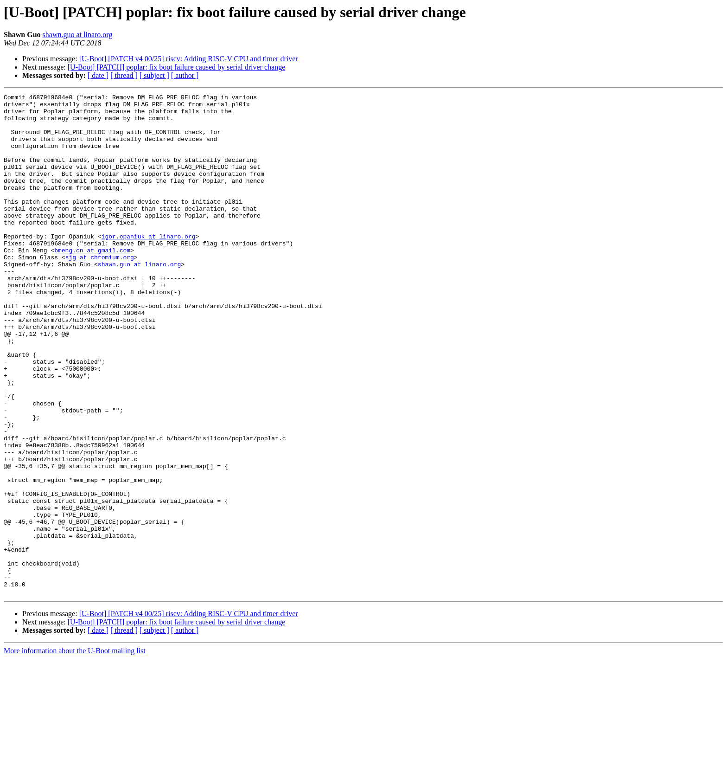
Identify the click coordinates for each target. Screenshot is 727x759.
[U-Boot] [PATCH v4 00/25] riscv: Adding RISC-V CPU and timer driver (188, 59)
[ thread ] (124, 75)
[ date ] (98, 75)
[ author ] (185, 75)
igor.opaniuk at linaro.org (149, 265)
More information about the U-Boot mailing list (75, 751)
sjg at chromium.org (99, 290)
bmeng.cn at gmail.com (92, 282)
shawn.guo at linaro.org (78, 35)
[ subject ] (154, 75)
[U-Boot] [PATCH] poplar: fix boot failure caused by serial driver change (177, 67)
